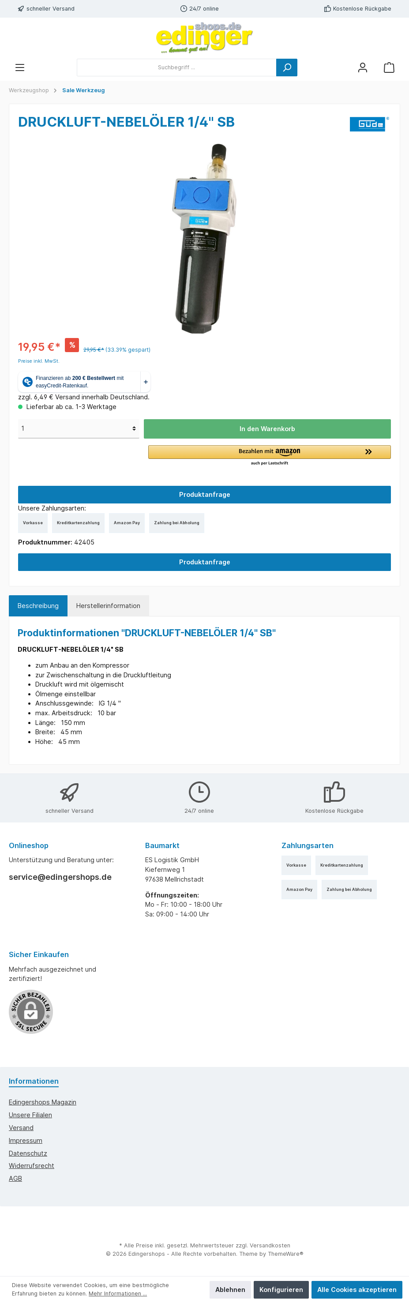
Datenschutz (28, 1153)
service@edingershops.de (60, 877)
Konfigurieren (281, 1289)
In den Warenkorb (267, 428)
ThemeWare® (286, 1253)
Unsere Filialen (30, 1115)
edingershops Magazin (42, 1102)
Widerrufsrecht (31, 1165)
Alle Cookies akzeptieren (357, 1289)
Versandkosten (270, 1245)
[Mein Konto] (363, 67)
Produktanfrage (204, 494)
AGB (15, 1178)
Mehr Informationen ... (118, 1293)
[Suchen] (286, 67)
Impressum (25, 1140)
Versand (21, 1127)
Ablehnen (230, 1289)
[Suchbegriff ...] (177, 67)
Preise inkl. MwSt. (39, 361)
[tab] (38, 605)
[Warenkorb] (389, 67)
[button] (269, 455)
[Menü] (20, 67)
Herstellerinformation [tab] (108, 605)
